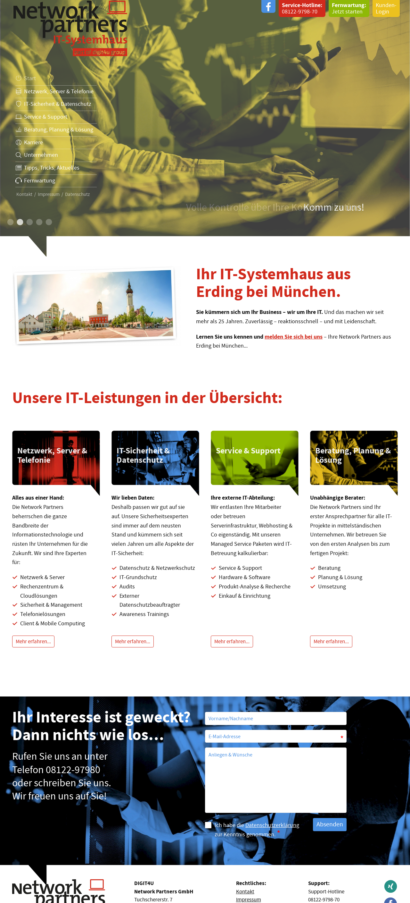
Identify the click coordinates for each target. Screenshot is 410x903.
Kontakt (24, 194)
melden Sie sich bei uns (294, 337)
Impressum (49, 194)
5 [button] (48, 222)
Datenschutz (77, 194)
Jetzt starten (349, 8)
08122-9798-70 (302, 8)
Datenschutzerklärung (272, 825)
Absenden (329, 824)
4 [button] (39, 222)
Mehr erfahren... (33, 641)
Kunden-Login (386, 8)
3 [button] (29, 222)
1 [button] (10, 222)
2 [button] (19, 222)
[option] (205, 128)
